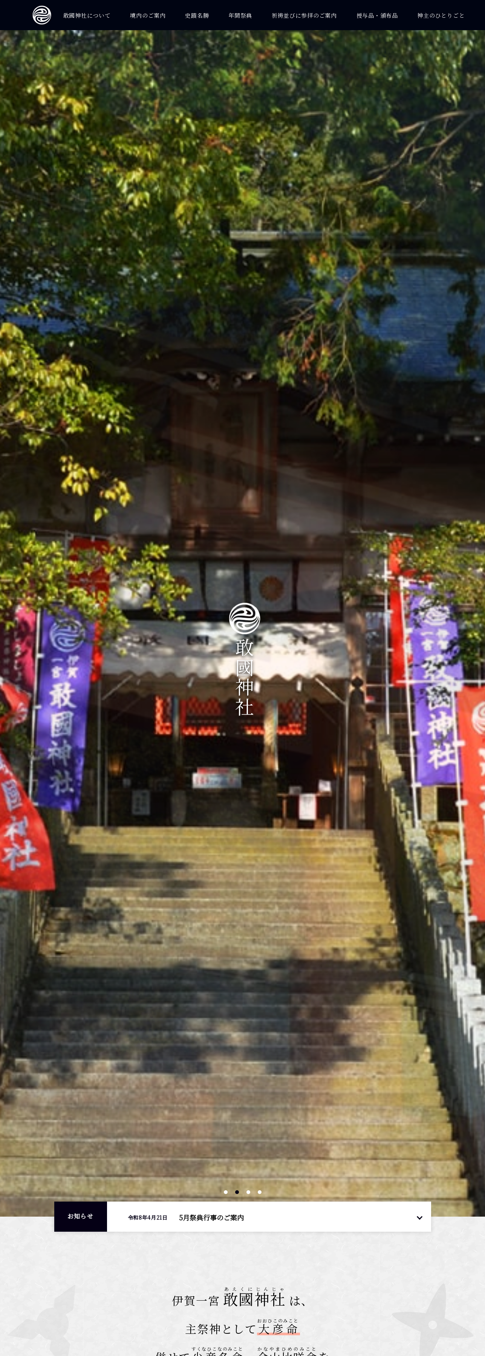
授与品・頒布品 (377, 15)
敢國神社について (87, 15)
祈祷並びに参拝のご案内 (304, 15)
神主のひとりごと (441, 15)
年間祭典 (240, 15)
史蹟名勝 (197, 15)
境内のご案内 (148, 15)
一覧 (419, 1217)
